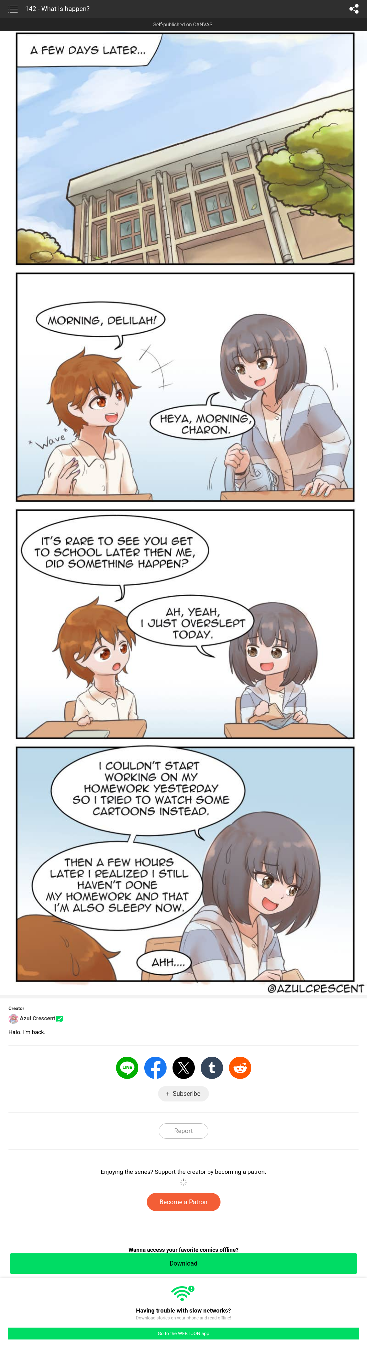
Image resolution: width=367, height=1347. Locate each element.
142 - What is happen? (57, 9)
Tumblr (212, 1068)
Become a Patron (184, 1202)
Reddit (240, 1068)
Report (183, 1131)
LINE (127, 1068)
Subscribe (186, 1093)
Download (183, 1263)
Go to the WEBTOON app (183, 1333)
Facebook (155, 1068)
